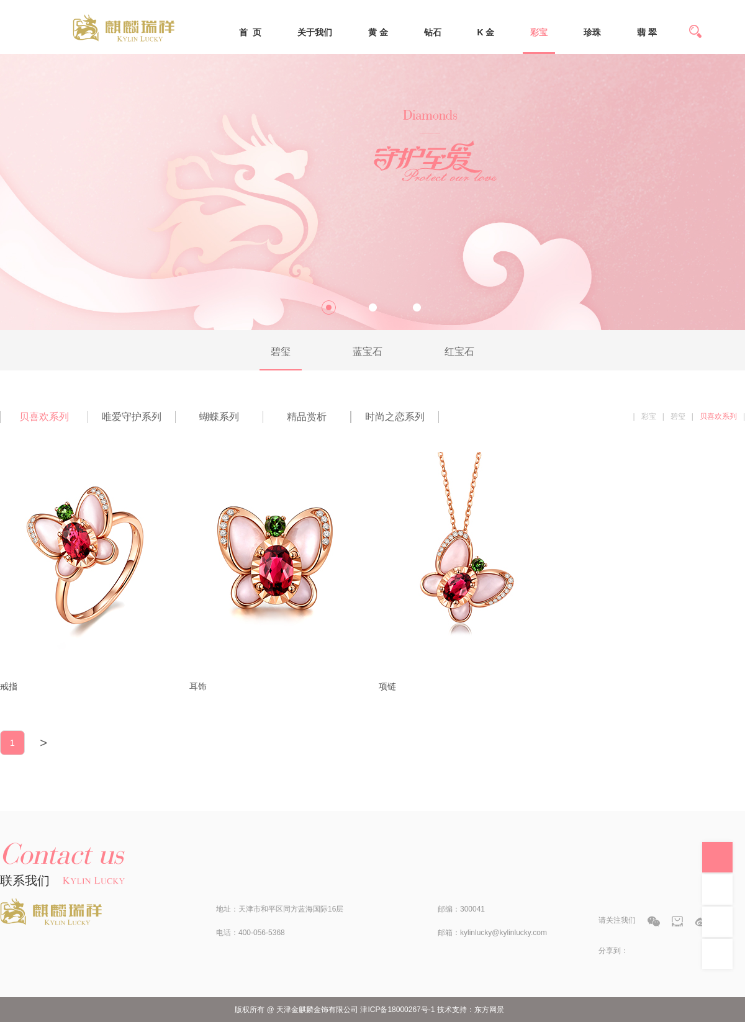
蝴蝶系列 (219, 416)
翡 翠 (647, 32)
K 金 (485, 32)
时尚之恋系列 (395, 416)
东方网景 (489, 1009)
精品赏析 (307, 416)
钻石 (432, 32)
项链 (387, 686)
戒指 (8, 686)
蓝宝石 (367, 351)
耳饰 (198, 686)
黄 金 (378, 32)
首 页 (250, 32)
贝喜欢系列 (44, 416)
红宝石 (459, 351)
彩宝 (539, 32)
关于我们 (314, 32)
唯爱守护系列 (131, 416)
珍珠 (592, 32)
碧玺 (281, 351)
